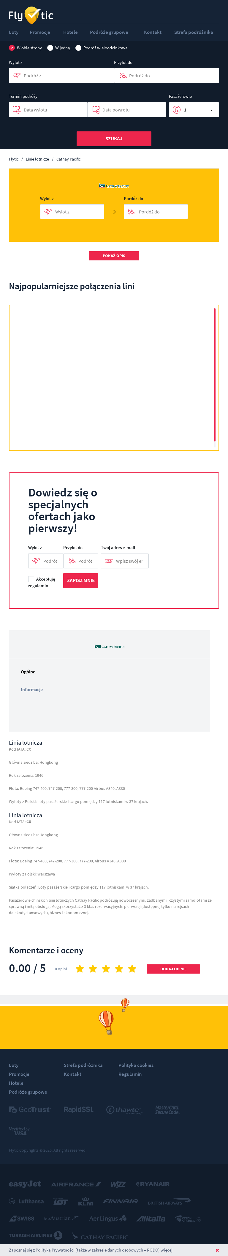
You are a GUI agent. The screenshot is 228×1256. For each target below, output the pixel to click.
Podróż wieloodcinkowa (101, 48)
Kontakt (153, 32)
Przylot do (123, 62)
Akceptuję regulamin (41, 582)
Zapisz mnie (81, 580)
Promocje (40, 32)
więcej (166, 1250)
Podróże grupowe (109, 32)
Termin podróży (23, 96)
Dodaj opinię (173, 969)
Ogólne (28, 672)
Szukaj (114, 138)
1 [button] (185, 110)
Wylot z (15, 62)
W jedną (58, 48)
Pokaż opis (114, 255)
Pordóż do (133, 198)
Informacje (32, 689)
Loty (13, 32)
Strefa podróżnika (193, 32)
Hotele (70, 32)
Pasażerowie (180, 96)
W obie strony (25, 48)
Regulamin (130, 1074)
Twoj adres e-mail (118, 547)
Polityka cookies (135, 1065)
